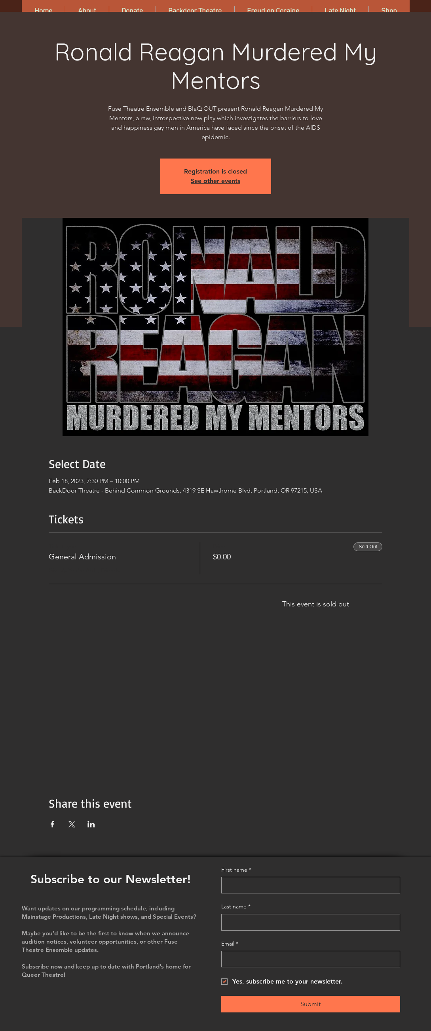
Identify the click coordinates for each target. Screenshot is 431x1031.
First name (236, 870)
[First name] (308, 885)
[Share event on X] (72, 824)
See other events (215, 181)
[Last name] (308, 922)
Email (229, 944)
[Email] (308, 959)
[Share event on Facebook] (52, 824)
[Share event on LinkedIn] (91, 824)
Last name (236, 907)
